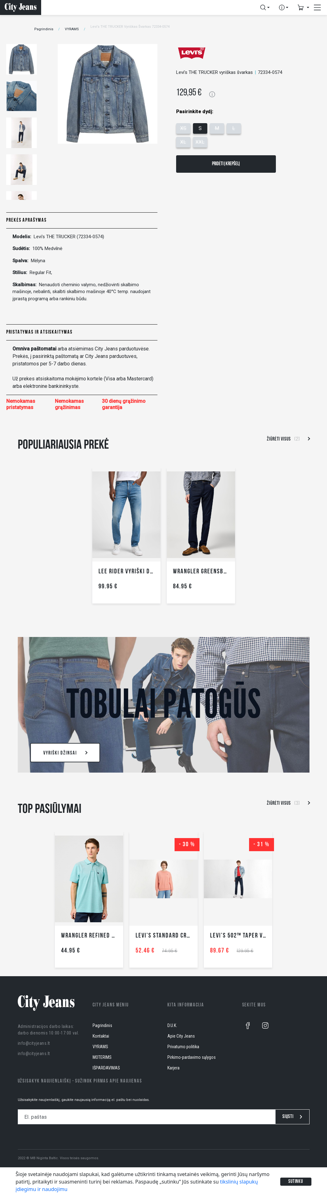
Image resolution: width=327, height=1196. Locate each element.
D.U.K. (172, 1025)
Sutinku (295, 1181)
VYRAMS (72, 29)
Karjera (173, 1067)
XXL (199, 142)
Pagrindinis (43, 29)
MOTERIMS (102, 1057)
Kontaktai (101, 1036)
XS (183, 128)
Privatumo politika (183, 1046)
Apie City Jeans (181, 1036)
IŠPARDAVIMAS (106, 1067)
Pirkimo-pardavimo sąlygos (191, 1057)
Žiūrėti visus (288, 439)
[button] (265, 7)
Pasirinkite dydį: (195, 111)
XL (183, 142)
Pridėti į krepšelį (226, 164)
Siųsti (292, 1116)
